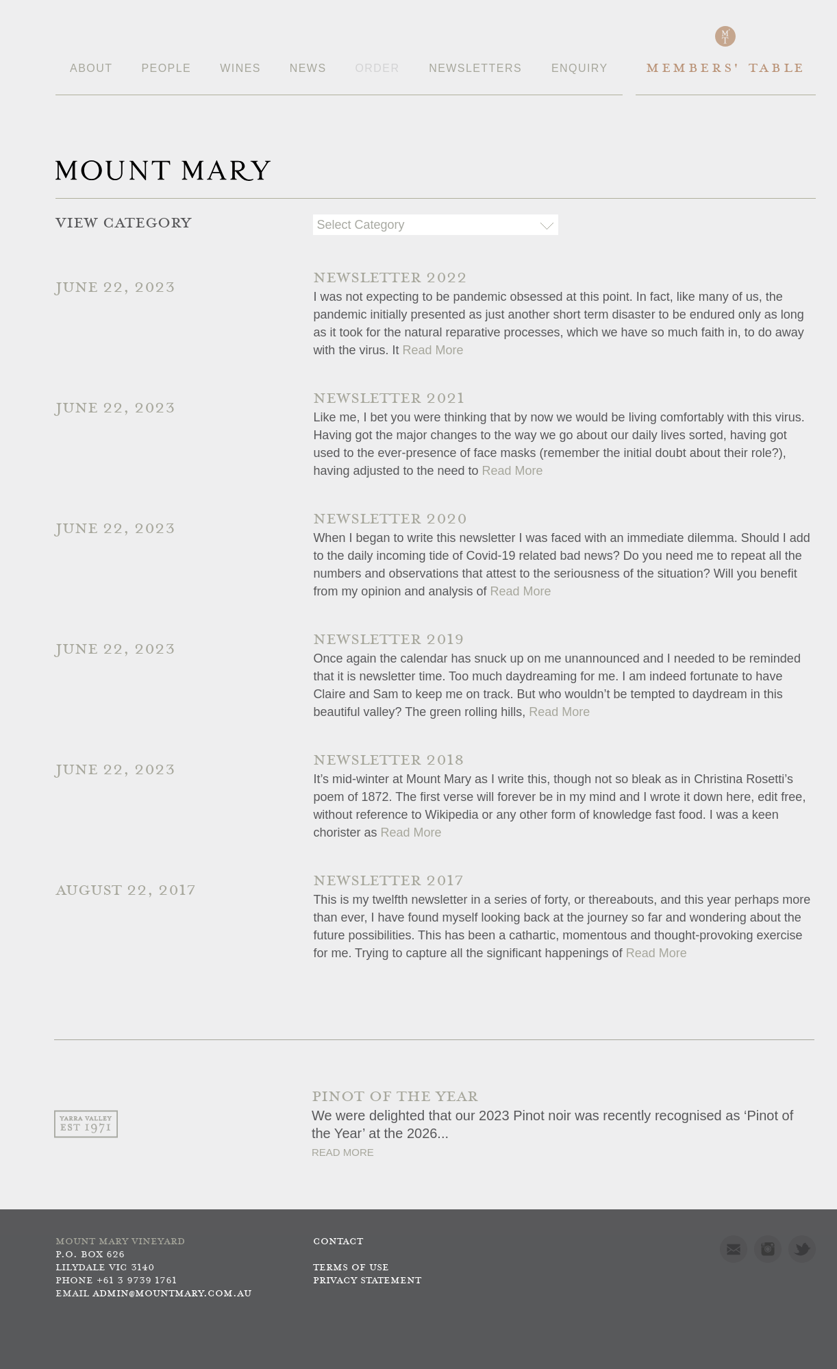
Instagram (768, 1249)
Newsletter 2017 (388, 881)
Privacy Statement (367, 1281)
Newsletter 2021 (388, 399)
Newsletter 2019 (388, 640)
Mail (733, 1249)
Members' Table (725, 69)
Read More (432, 350)
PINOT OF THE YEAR (395, 1097)
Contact (338, 1242)
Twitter (802, 1249)
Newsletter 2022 (390, 278)
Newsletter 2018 (388, 761)
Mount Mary (163, 170)
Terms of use (351, 1268)
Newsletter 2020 (390, 519)
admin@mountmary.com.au (171, 1294)
